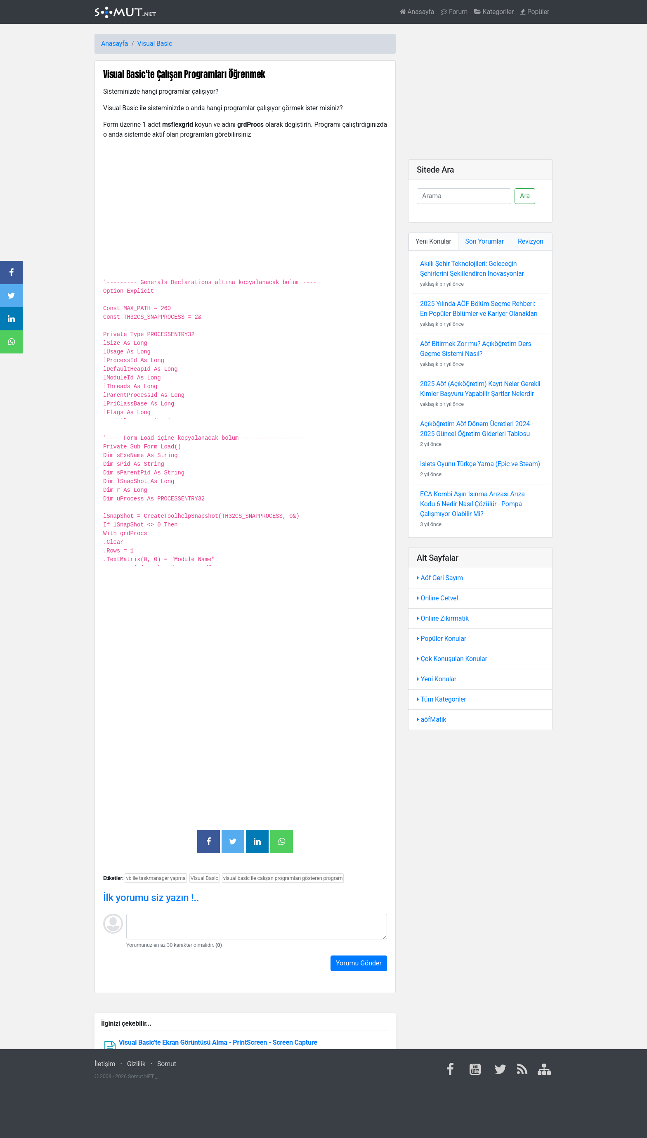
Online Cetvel (437, 598)
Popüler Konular (441, 638)
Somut (166, 1064)
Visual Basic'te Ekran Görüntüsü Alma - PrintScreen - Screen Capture (218, 1042)
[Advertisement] (245, 630)
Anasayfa (417, 12)
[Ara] (464, 196)
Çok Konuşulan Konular (452, 659)
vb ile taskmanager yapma (155, 878)
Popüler (534, 12)
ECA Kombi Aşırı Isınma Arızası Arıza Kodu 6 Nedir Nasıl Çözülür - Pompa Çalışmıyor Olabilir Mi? (472, 504)
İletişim (104, 1064)
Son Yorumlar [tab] (484, 241)
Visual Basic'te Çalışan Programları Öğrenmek (184, 74)
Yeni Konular (436, 679)
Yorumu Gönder (359, 963)
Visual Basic (154, 43)
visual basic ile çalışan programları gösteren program (283, 878)
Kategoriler (494, 12)
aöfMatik (431, 719)
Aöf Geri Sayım (440, 578)
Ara (525, 196)
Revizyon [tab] (530, 241)
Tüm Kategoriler (441, 699)
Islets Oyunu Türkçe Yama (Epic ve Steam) (480, 464)
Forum (454, 12)
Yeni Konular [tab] (433, 241)
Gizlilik (136, 1064)
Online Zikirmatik (443, 618)
